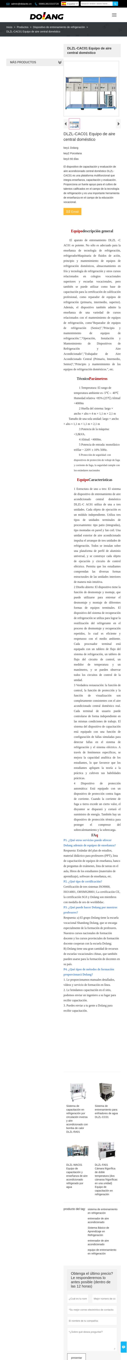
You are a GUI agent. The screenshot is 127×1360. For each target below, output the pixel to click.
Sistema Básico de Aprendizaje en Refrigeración (97, 1212)
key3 (66, 161)
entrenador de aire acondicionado (97, 1200)
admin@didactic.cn (21, 3)
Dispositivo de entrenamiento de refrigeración (59, 27)
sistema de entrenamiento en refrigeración (102, 1191)
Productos (22, 27)
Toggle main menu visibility (114, 13)
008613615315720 (49, 3)
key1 (66, 150)
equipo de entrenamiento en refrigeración (101, 1232)
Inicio (9, 27)
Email (72, 214)
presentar (75, 1338)
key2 (66, 155)
